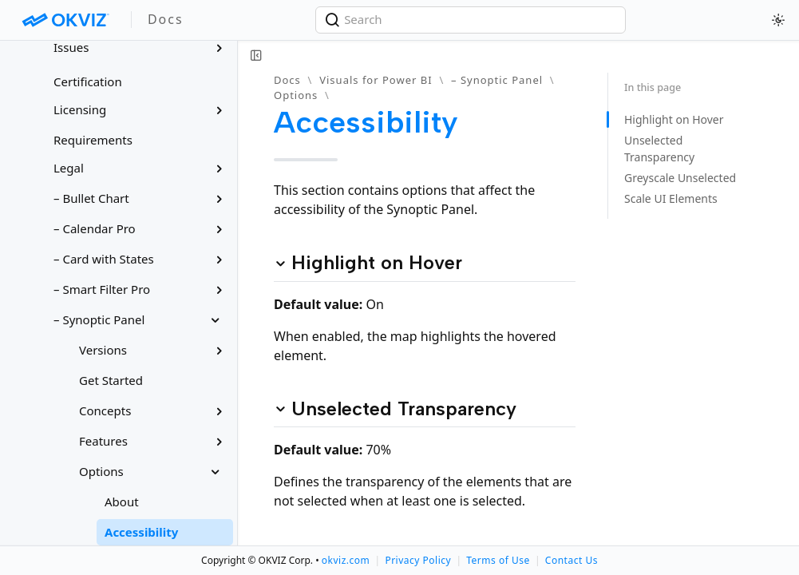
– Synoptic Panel (497, 80)
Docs (287, 80)
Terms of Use (497, 560)
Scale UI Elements (671, 198)
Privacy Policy (418, 560)
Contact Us (571, 560)
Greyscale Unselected (680, 177)
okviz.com (346, 560)
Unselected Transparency (659, 149)
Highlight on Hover (674, 119)
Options (296, 95)
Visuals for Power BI (375, 80)
